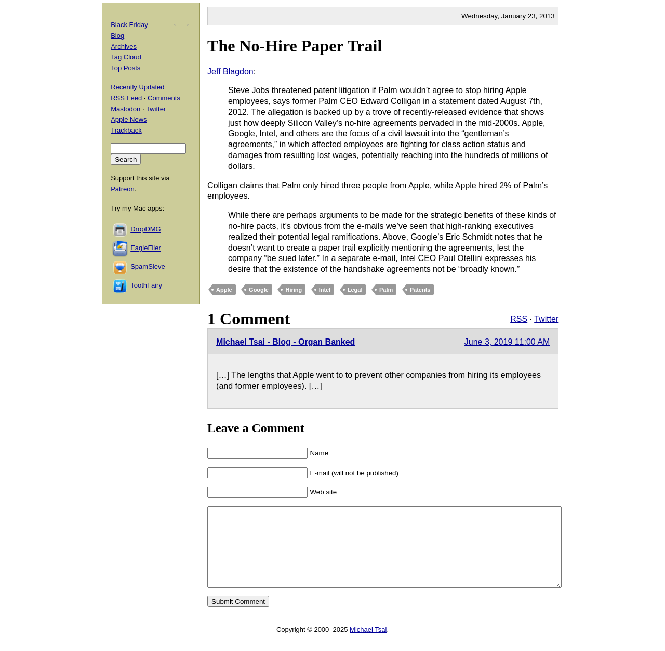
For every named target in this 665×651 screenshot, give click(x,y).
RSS (518, 319)
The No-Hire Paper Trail (294, 45)
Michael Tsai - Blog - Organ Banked (285, 341)
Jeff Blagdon (230, 71)
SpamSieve (147, 267)
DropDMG (145, 229)
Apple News (129, 119)
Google (259, 290)
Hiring (293, 290)
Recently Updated (137, 87)
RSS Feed (126, 98)
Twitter (546, 319)
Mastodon (125, 109)
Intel (325, 290)
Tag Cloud (126, 57)
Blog (117, 36)
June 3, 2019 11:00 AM (507, 341)
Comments (164, 98)
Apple (224, 290)
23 (532, 16)
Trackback (126, 130)
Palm (386, 290)
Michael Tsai (368, 645)
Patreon (123, 189)
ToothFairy (146, 286)
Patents (420, 290)
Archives (124, 46)
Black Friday (129, 25)
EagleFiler (145, 248)
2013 (547, 16)
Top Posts (125, 68)
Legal (355, 290)
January (513, 16)
